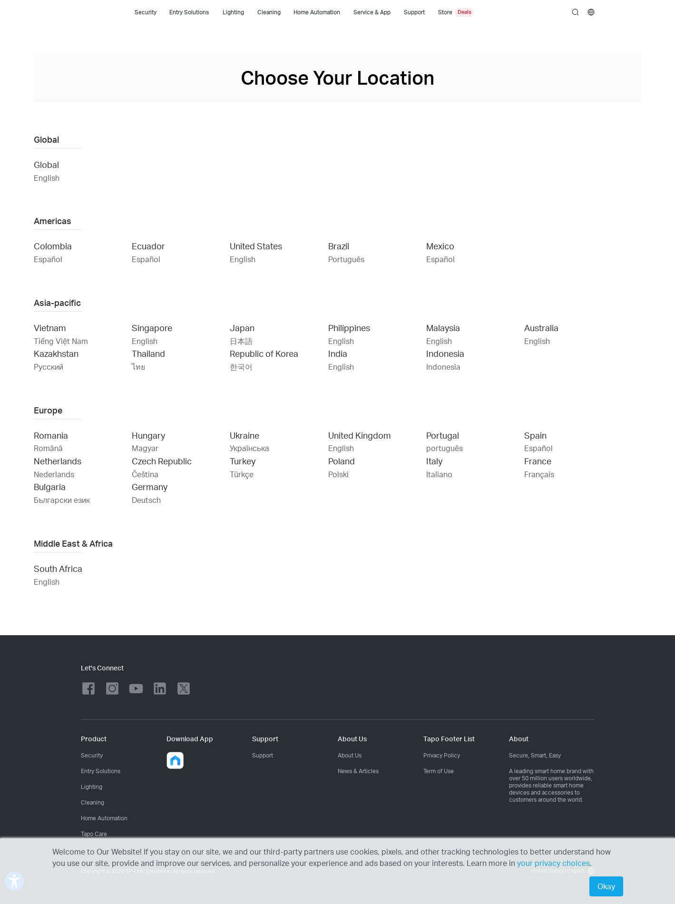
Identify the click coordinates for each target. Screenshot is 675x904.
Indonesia (445, 353)
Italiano (439, 474)
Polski (338, 474)
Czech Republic (162, 460)
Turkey (242, 460)
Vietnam (50, 327)
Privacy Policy (441, 755)
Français (539, 474)
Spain (535, 435)
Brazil (338, 245)
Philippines (349, 327)
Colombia (53, 245)
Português (346, 259)
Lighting (233, 12)
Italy (434, 460)
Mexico (440, 245)
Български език (62, 500)
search (575, 13)
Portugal (442, 435)
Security (146, 12)
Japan (242, 327)
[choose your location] (591, 12)
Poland (341, 460)
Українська (249, 448)
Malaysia (443, 327)
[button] (175, 760)
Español (48, 259)
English (46, 178)
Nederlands (54, 474)
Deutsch (146, 500)
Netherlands (57, 460)
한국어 (241, 367)
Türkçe (242, 474)
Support (262, 755)
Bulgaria (50, 486)
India (337, 353)
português (444, 448)
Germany (149, 486)
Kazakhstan (56, 353)
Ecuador (148, 245)
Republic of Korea (264, 353)
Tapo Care (94, 833)
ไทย (138, 367)
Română (48, 448)
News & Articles (358, 771)
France (537, 460)
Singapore (152, 327)
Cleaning (269, 12)
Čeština (145, 474)
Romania (51, 435)
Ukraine (244, 435)
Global (46, 164)
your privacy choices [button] (553, 863)
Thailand (148, 353)
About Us (350, 755)
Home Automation (316, 12)
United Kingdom (359, 435)
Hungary (148, 435)
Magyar (145, 448)
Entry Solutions (189, 12)
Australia (541, 327)
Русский (48, 367)
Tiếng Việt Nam (61, 341)
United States (256, 245)
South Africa (58, 568)
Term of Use (438, 771)
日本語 (241, 341)
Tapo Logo (97, 12)
